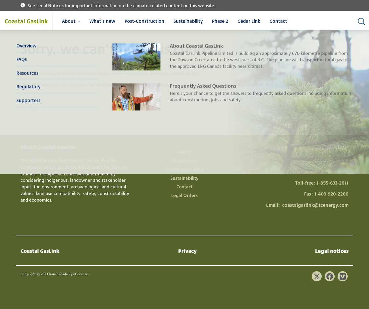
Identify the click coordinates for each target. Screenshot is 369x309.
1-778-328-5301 (332, 171)
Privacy (187, 251)
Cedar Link (249, 20)
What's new (102, 20)
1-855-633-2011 (333, 182)
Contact (278, 20)
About (71, 22)
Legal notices (332, 251)
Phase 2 (220, 20)
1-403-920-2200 (331, 193)
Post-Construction (144, 20)
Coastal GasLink (39, 251)
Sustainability (188, 20)
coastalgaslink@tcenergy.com (282, 84)
